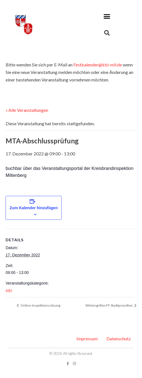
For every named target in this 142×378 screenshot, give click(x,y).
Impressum (87, 338)
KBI (9, 290)
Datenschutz (118, 338)
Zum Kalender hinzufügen (34, 208)
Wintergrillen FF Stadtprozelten (109, 305)
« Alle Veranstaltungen (27, 110)
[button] (107, 16)
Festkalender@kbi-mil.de (97, 64)
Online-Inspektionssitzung (40, 305)
